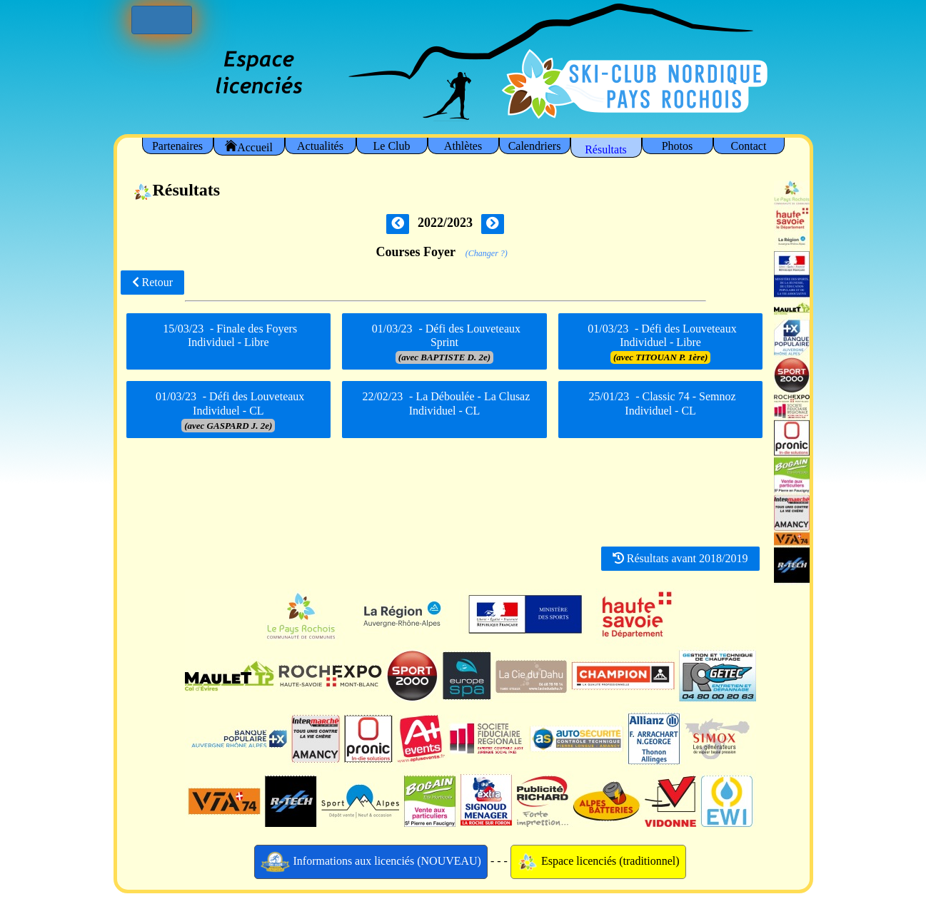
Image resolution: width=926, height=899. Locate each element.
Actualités (320, 146)
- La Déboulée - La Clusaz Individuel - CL (444, 408)
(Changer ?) (486, 253)
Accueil (249, 146)
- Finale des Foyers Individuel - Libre (228, 340)
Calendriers (534, 146)
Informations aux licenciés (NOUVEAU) (371, 862)
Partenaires (177, 146)
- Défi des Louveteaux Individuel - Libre (661, 342)
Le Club (392, 146)
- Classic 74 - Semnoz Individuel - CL (660, 408)
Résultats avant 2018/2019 (680, 558)
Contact (749, 146)
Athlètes (463, 146)
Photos (677, 146)
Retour (152, 282)
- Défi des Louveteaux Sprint (444, 342)
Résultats (606, 149)
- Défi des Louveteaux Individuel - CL (228, 411)
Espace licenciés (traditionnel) (598, 862)
